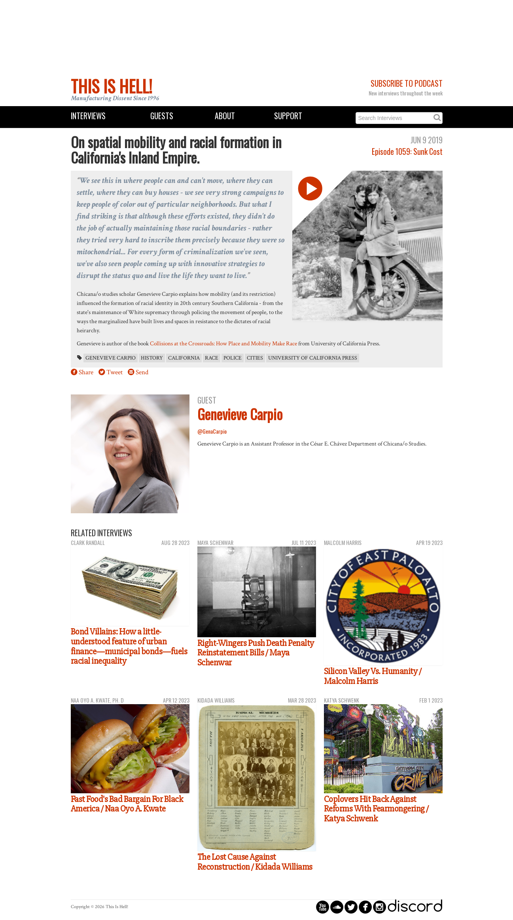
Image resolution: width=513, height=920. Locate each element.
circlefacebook (365, 906)
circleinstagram (379, 906)
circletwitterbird (351, 906)
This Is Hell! (111, 86)
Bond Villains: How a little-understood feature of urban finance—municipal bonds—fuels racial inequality (129, 646)
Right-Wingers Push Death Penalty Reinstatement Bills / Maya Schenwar (255, 653)
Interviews (88, 116)
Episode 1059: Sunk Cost (407, 151)
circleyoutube (322, 906)
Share (86, 372)
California (184, 358)
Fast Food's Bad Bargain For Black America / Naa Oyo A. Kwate (127, 804)
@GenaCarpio (212, 431)
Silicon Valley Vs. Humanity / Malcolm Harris (373, 676)
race (211, 358)
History (152, 358)
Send (142, 372)
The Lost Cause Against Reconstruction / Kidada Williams (254, 861)
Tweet (114, 372)
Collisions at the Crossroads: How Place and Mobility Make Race (223, 343)
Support (288, 116)
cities (255, 358)
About (225, 116)
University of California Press (312, 358)
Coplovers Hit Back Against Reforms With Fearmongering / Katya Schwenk (376, 809)
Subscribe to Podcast (407, 83)
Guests (161, 116)
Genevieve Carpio (110, 358)
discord (415, 906)
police (232, 358)
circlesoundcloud (336, 906)
